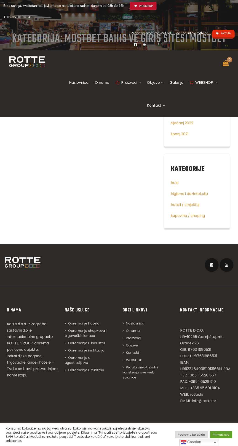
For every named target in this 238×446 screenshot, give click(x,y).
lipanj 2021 (180, 134)
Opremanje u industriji (86, 343)
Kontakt (156, 105)
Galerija (176, 82)
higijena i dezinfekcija (189, 193)
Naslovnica (78, 82)
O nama (102, 82)
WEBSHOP (203, 82)
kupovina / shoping (188, 215)
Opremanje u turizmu (86, 370)
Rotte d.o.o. (17, 324)
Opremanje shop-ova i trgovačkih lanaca (86, 333)
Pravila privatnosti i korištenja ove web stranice (140, 372)
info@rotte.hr (197, 33)
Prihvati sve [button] (221, 434)
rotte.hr (197, 394)
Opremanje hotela (83, 323)
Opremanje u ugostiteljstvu (77, 360)
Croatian (191, 442)
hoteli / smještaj (185, 204)
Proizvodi (128, 82)
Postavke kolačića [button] (191, 434)
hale (175, 182)
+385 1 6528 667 (202, 375)
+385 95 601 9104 (16, 17)
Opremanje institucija (86, 350)
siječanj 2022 (182, 123)
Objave (155, 82)
